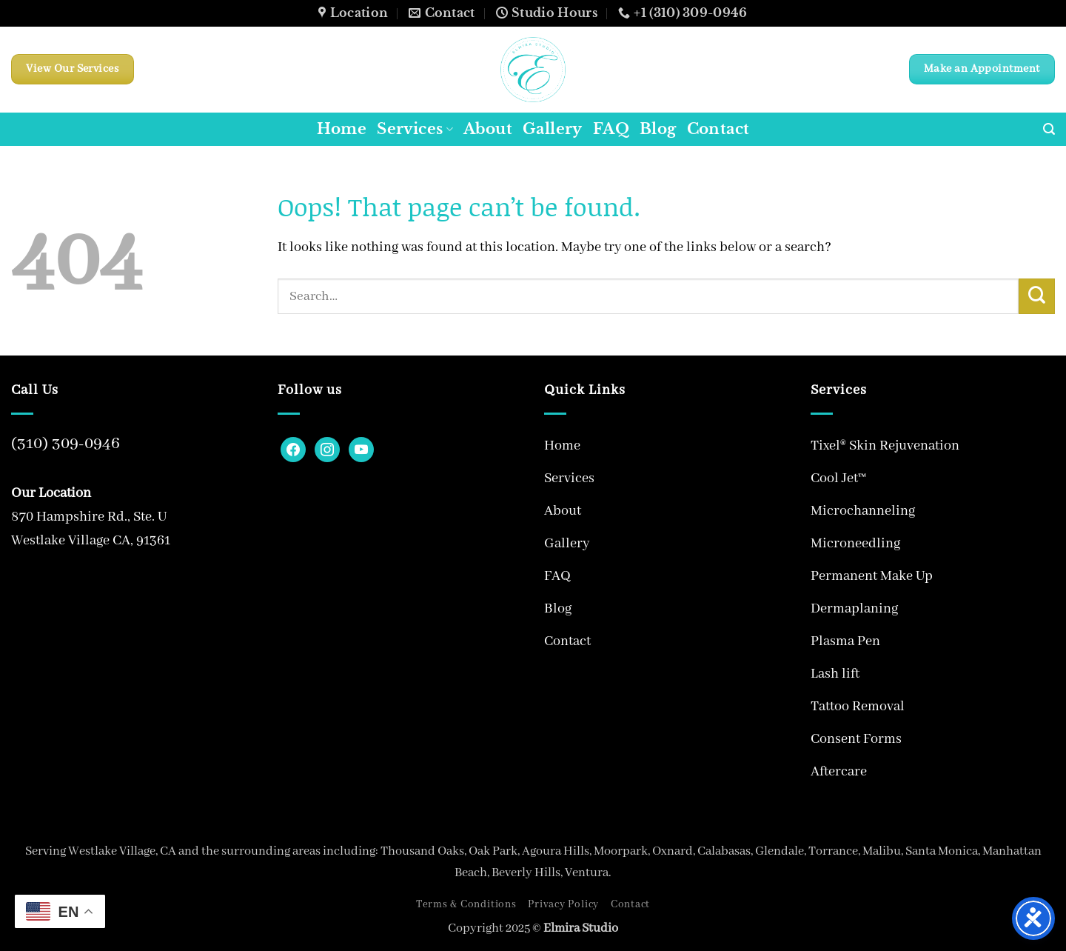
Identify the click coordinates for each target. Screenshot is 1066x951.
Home (342, 129)
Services (415, 129)
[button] (1049, 129)
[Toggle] (779, 478)
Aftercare (839, 772)
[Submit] (1037, 296)
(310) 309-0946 (65, 443)
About (487, 129)
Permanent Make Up (872, 576)
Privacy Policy (563, 904)
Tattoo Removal (858, 706)
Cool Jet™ (838, 478)
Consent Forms (856, 739)
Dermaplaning (854, 609)
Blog (658, 129)
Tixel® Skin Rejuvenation (885, 446)
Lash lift (835, 674)
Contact (718, 129)
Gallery (553, 129)
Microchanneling (863, 511)
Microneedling (855, 544)
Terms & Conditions (466, 904)
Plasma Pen (845, 641)
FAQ (611, 129)
